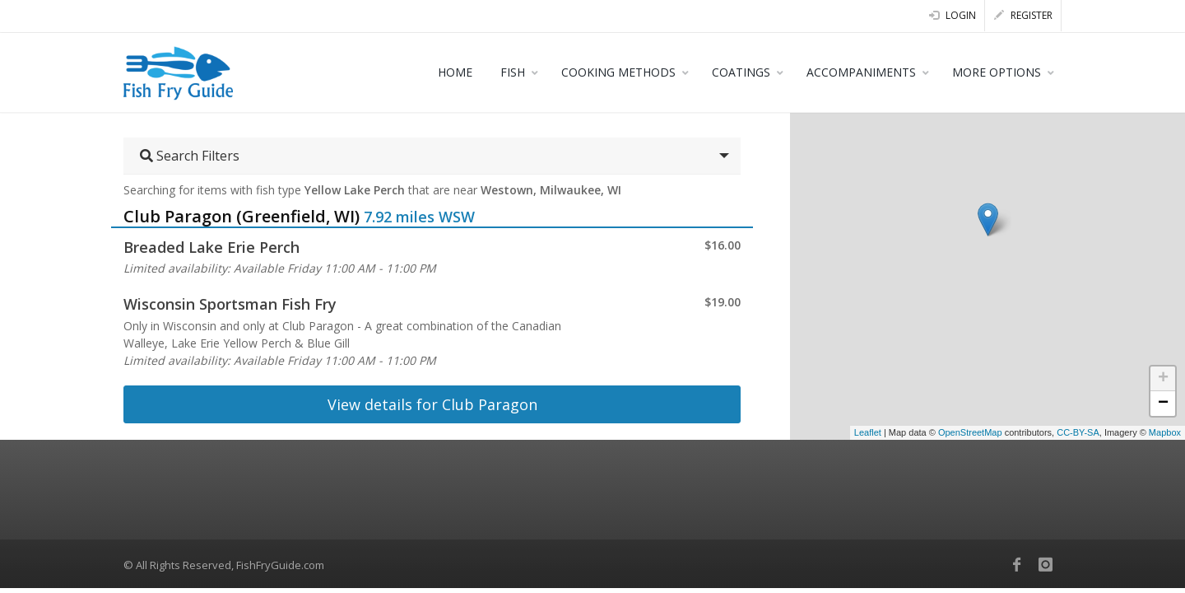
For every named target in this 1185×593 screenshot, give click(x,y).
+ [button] (1163, 379)
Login (952, 15)
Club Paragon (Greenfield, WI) (241, 216)
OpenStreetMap (970, 432)
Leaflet (867, 432)
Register (1023, 15)
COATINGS (741, 72)
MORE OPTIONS (996, 72)
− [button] (1163, 403)
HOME (455, 72)
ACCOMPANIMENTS (861, 72)
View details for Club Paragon (432, 404)
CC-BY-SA (1078, 432)
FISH (512, 72)
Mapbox (1165, 432)
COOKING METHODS (618, 72)
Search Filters (189, 156)
